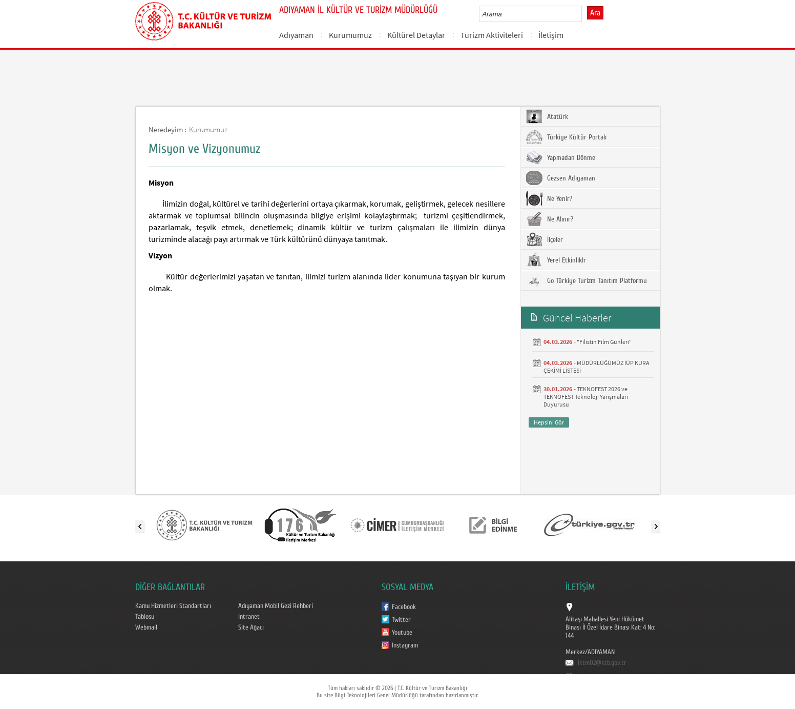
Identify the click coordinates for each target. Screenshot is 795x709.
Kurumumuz (350, 35)
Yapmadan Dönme (560, 157)
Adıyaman (296, 35)
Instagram (405, 645)
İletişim (550, 35)
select (584, 13)
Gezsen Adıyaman (560, 178)
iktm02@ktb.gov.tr (602, 663)
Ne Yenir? (549, 198)
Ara (595, 12)
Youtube (402, 633)
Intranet (249, 617)
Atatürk (547, 116)
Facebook (404, 607)
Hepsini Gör (549, 422)
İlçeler (544, 239)
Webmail (146, 627)
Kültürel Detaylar (416, 35)
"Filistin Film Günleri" (604, 342)
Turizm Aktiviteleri (492, 35)
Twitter (401, 620)
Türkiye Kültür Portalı (566, 137)
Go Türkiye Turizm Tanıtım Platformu (586, 280)
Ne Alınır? (549, 219)
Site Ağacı (251, 627)
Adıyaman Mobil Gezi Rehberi (275, 606)
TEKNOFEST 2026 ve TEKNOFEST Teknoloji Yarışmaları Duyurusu (585, 396)
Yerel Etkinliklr (556, 260)
